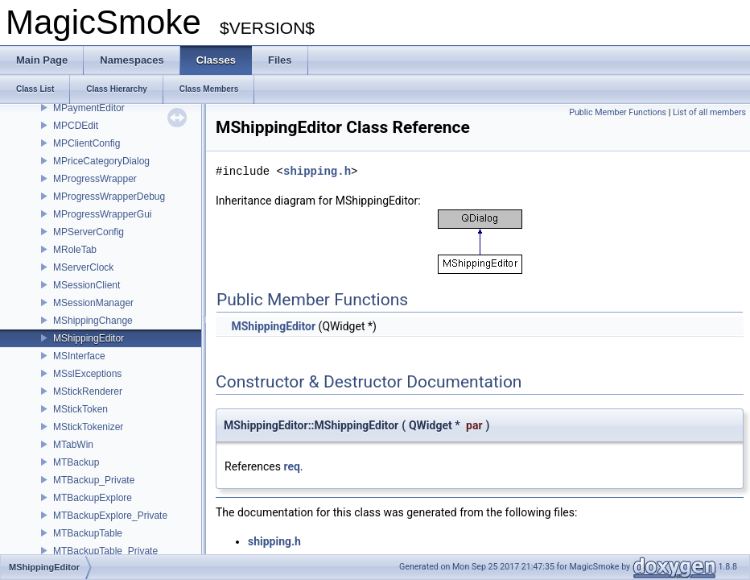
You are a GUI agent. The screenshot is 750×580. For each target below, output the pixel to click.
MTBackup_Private (93, 480)
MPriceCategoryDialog (101, 161)
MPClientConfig (86, 143)
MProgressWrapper (95, 178)
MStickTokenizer (88, 427)
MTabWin (73, 444)
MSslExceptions (87, 373)
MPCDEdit (75, 125)
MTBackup (76, 462)
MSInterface (79, 356)
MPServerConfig (88, 232)
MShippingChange (93, 320)
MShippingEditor (88, 338)
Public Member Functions (617, 112)
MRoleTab (75, 249)
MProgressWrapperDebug (109, 196)
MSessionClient (86, 285)
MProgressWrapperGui (102, 214)
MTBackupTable (87, 533)
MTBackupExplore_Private (110, 515)
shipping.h (317, 171)
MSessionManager (93, 303)
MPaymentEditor (89, 108)
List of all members (709, 112)
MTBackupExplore (92, 497)
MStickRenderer (87, 391)
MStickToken (80, 409)
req (291, 466)
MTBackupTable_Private (105, 551)
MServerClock (83, 267)
